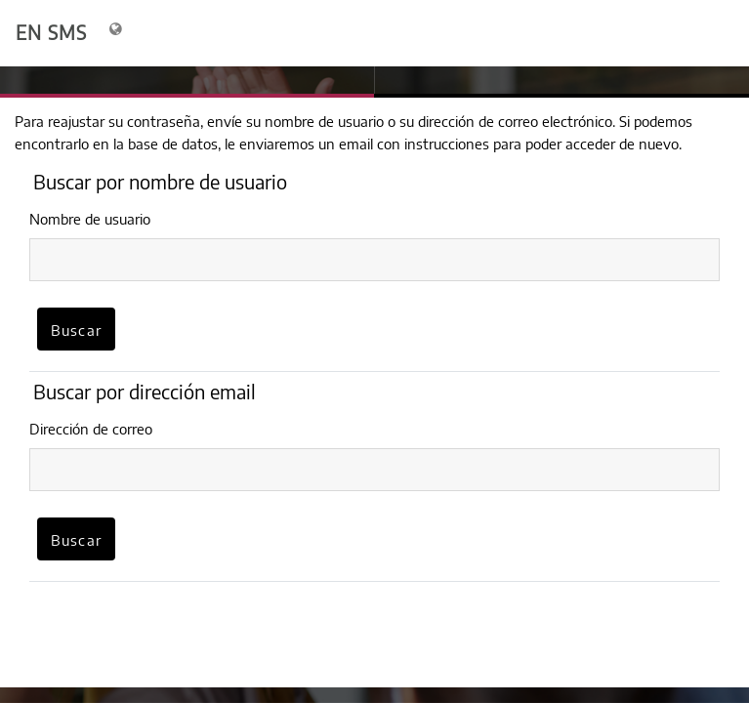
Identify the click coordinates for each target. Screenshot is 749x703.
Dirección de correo (90, 428)
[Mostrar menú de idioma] (118, 33)
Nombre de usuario (89, 218)
